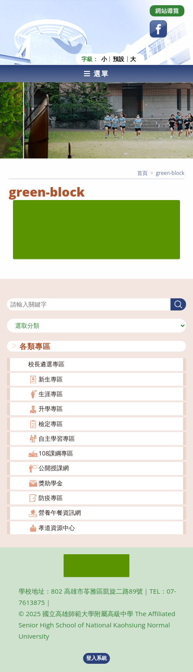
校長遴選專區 (46, 364)
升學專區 (51, 408)
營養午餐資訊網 (60, 512)
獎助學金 (51, 483)
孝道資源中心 (57, 527)
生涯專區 (51, 394)
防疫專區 (51, 498)
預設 (118, 59)
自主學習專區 (57, 438)
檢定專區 (51, 424)
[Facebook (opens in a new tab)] (158, 29)
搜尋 (13, 292)
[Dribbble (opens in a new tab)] (167, 10)
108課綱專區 (56, 453)
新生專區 (51, 379)
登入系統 (96, 658)
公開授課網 (54, 468)
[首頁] (142, 173)
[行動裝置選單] (96, 73)
